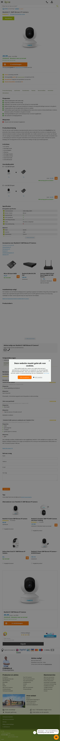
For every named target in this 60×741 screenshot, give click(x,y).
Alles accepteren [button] (24, 377)
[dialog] (30, 370)
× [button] (49, 361)
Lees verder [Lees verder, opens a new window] (46, 373)
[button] (37, 377)
